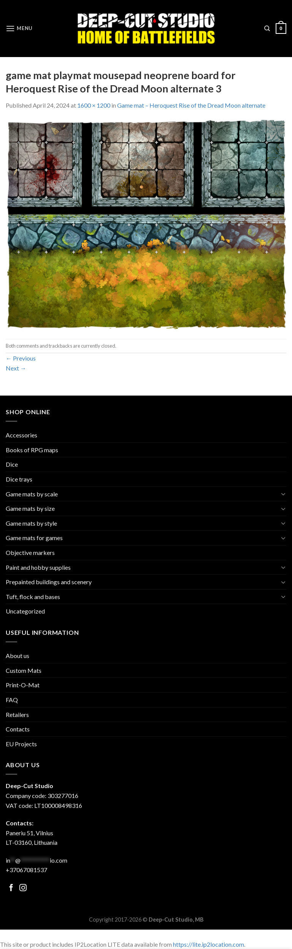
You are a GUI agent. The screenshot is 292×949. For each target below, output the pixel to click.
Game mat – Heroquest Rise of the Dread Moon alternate (191, 105)
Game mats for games (34, 537)
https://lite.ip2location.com (208, 944)
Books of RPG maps (32, 449)
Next (16, 368)
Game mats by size (30, 508)
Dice (12, 464)
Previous (21, 358)
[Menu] (19, 28)
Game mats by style (31, 523)
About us (17, 655)
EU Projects (21, 743)
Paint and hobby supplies (38, 567)
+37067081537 (26, 869)
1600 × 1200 (93, 105)
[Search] (267, 28)
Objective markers (30, 552)
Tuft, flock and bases (33, 596)
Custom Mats (23, 670)
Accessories (21, 435)
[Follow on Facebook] (11, 888)
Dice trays (19, 479)
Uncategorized (25, 611)
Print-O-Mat (23, 684)
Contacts (18, 729)
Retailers (17, 714)
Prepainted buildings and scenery (49, 581)
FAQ (12, 699)
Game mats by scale (32, 494)
